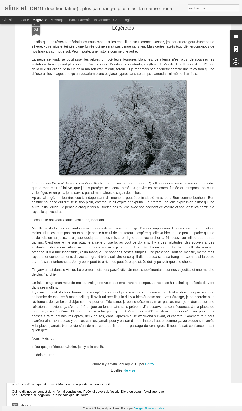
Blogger (138, 408)
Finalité (26, 372)
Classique (9, 20)
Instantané (102, 20)
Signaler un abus (154, 408)
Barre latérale (79, 20)
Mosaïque (58, 20)
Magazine (40, 20)
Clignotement (31, 341)
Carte (25, 20)
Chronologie (122, 20)
